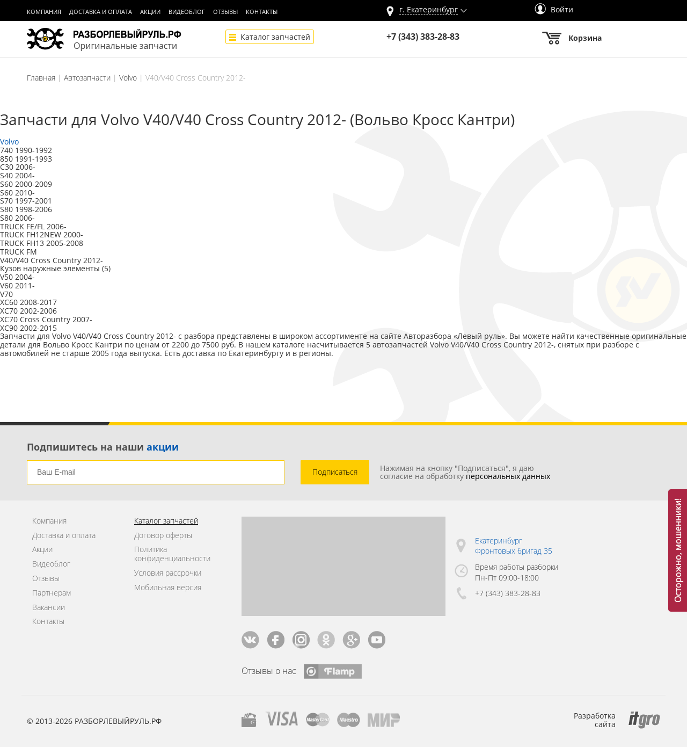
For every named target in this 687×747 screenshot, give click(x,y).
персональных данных (508, 476)
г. (428, 9)
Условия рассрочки (167, 573)
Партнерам (51, 593)
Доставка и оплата (100, 12)
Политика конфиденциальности (172, 554)
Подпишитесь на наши (103, 446)
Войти (554, 9)
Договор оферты (163, 535)
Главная (41, 77)
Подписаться (334, 472)
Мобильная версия (167, 587)
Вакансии (48, 607)
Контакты (261, 12)
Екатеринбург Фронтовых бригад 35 (513, 545)
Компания (44, 12)
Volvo (128, 77)
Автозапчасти (87, 77)
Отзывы (225, 12)
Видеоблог (187, 12)
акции (163, 446)
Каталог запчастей (275, 37)
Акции (150, 12)
